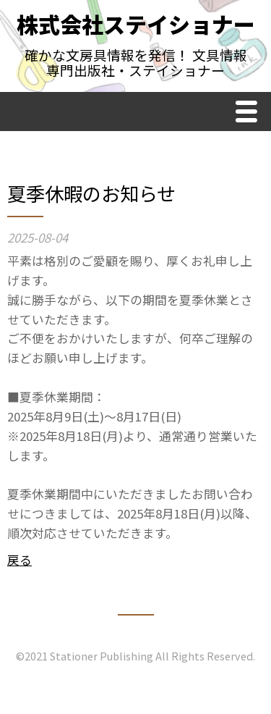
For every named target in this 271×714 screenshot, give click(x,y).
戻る (19, 559)
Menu (250, 113)
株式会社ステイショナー (136, 24)
